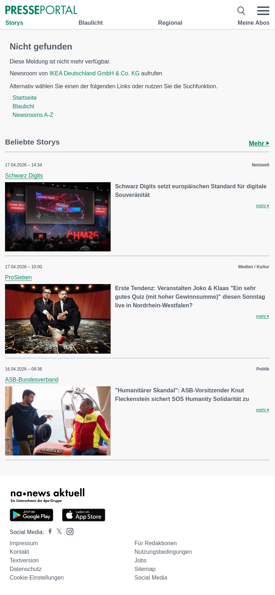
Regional (170, 23)
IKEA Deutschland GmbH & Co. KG (94, 73)
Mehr (259, 143)
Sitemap (144, 569)
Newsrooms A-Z (33, 115)
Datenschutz (26, 569)
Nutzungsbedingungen (163, 552)
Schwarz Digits (24, 176)
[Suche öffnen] (241, 11)
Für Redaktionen (155, 543)
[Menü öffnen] (263, 11)
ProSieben (18, 277)
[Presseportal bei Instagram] (67, 531)
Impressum (24, 543)
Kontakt (19, 552)
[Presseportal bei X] (57, 532)
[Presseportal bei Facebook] (48, 532)
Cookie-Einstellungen (37, 578)
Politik (262, 369)
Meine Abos (254, 23)
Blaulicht (90, 23)
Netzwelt (260, 164)
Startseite (25, 98)
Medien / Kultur (253, 266)
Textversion (24, 560)
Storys (14, 23)
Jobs (140, 560)
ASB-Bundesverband (31, 380)
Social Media (150, 578)
